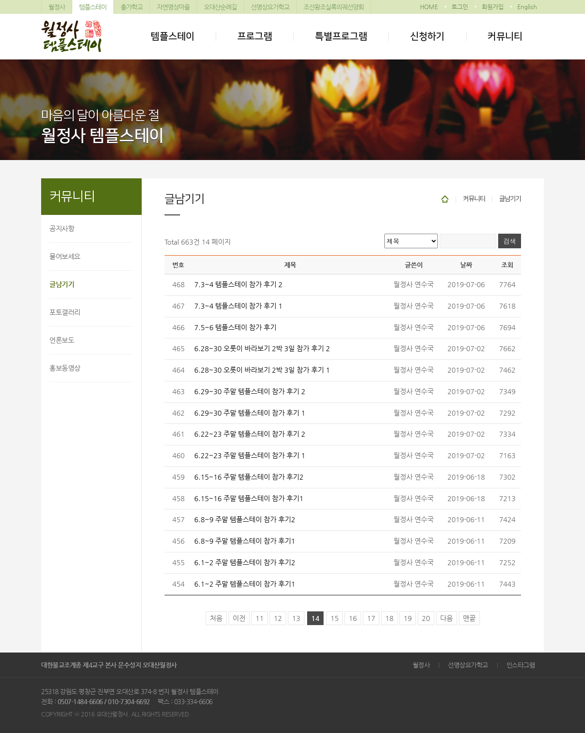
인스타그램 (520, 665)
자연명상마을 (173, 7)
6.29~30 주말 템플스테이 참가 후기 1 (249, 413)
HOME (429, 6)
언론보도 (61, 340)
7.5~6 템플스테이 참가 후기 (235, 327)
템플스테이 (92, 7)
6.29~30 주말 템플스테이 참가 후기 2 (249, 391)
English (527, 6)
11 (259, 618)
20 (426, 618)
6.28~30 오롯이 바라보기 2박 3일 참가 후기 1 (262, 370)
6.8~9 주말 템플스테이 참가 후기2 (244, 519)
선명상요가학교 (270, 7)
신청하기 (427, 36)
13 (296, 618)
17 (371, 618)
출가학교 (132, 7)
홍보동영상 (64, 368)
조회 (507, 264)
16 (353, 618)
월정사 (56, 7)
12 (278, 618)
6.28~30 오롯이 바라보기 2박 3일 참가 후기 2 (262, 348)
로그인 (460, 6)
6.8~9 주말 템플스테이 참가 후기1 (244, 541)
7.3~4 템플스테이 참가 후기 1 (238, 306)
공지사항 (61, 228)
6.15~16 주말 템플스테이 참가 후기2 (248, 477)
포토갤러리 (64, 312)
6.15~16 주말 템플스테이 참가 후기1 (248, 498)
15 (334, 618)
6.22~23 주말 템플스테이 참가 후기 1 (249, 455)
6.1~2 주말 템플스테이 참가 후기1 (244, 584)
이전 (239, 618)
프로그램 (254, 36)
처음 (216, 618)
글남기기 (61, 284)
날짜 (466, 264)
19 (408, 618)
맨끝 (469, 618)
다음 (446, 618)
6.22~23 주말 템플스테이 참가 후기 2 (249, 434)
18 (389, 618)
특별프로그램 (341, 36)
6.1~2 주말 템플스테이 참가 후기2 (244, 562)
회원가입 (493, 6)
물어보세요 (64, 256)
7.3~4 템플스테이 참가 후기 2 (238, 284)
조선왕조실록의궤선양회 (333, 7)
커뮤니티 (505, 36)
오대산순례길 (220, 7)
